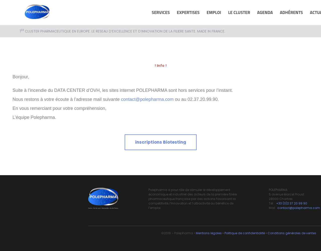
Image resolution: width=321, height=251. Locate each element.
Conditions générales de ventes (292, 233)
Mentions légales (209, 233)
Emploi (214, 12)
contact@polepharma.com (147, 99)
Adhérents (291, 12)
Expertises (188, 12)
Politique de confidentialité (244, 233)
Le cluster (239, 12)
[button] (161, 142)
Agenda (265, 12)
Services (161, 12)
